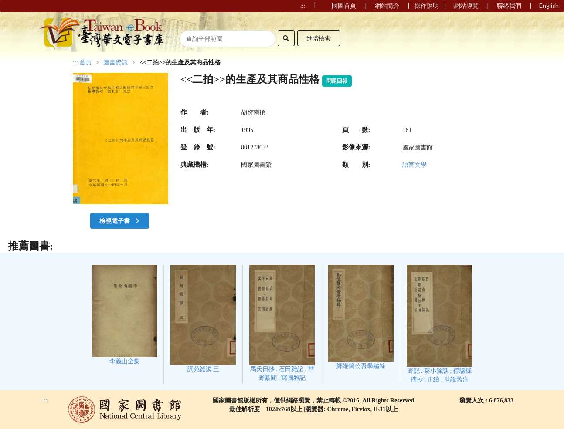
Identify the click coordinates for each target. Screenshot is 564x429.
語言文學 (414, 165)
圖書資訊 (115, 63)
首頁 (85, 63)
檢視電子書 (120, 220)
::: (75, 62)
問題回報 (336, 81)
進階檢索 (318, 38)
